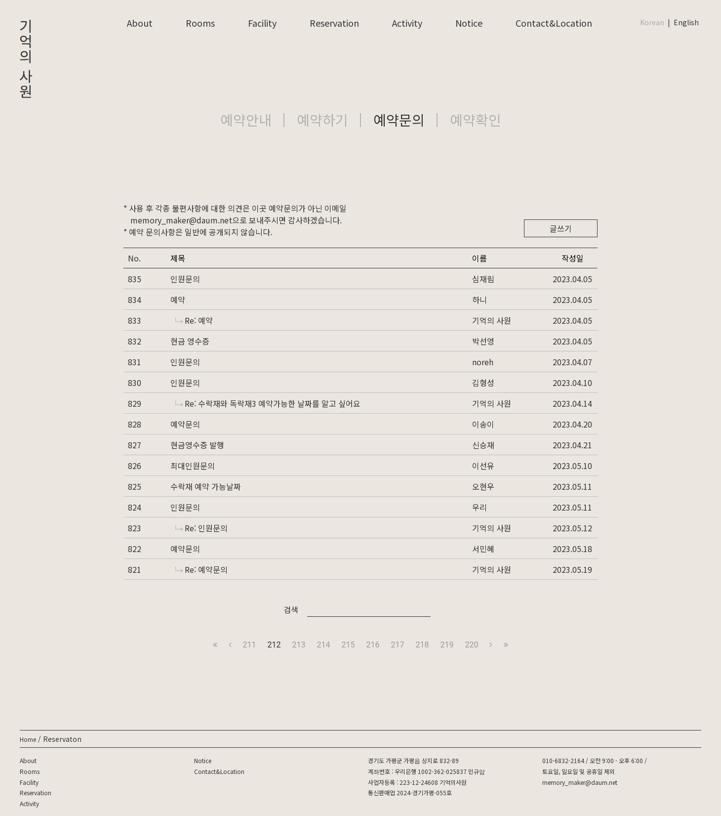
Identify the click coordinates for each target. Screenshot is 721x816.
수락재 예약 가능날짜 (205, 486)
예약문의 (399, 119)
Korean (652, 22)
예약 (177, 299)
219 (446, 644)
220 (471, 644)
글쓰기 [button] (561, 228)
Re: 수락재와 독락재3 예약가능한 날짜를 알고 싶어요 (267, 403)
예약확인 (475, 119)
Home (28, 739)
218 (422, 644)
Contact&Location (554, 22)
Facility (262, 22)
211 (249, 644)
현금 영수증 (189, 341)
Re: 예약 (194, 320)
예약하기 (322, 119)
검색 (290, 609)
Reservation (334, 22)
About (140, 22)
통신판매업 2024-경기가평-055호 (410, 792)
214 (323, 644)
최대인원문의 (192, 465)
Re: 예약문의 (201, 569)
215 (348, 644)
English (686, 22)
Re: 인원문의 (201, 527)
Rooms (200, 22)
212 (274, 644)
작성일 (572, 258)
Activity (407, 22)
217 (397, 644)
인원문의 (185, 278)
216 (373, 644)
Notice (468, 22)
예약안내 (246, 119)
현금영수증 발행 (197, 444)
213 (299, 644)
